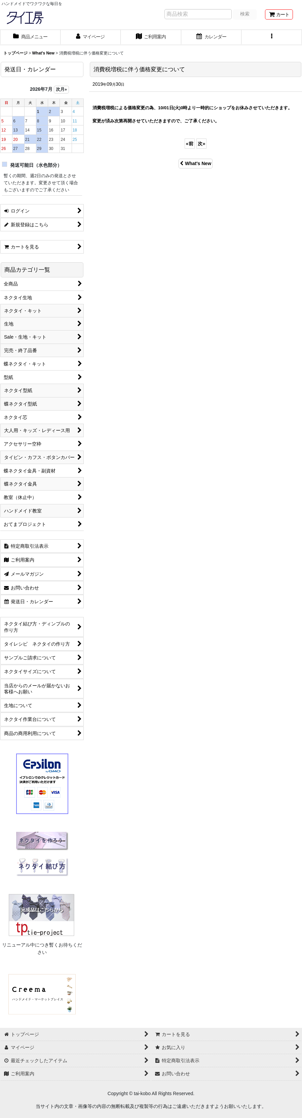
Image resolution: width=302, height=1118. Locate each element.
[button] (271, 37)
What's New (195, 163)
